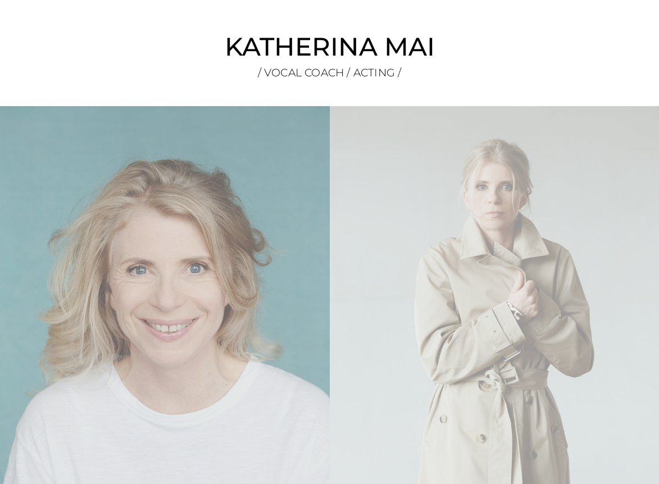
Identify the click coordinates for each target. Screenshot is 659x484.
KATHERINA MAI (330, 46)
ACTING (375, 72)
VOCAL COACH (304, 72)
